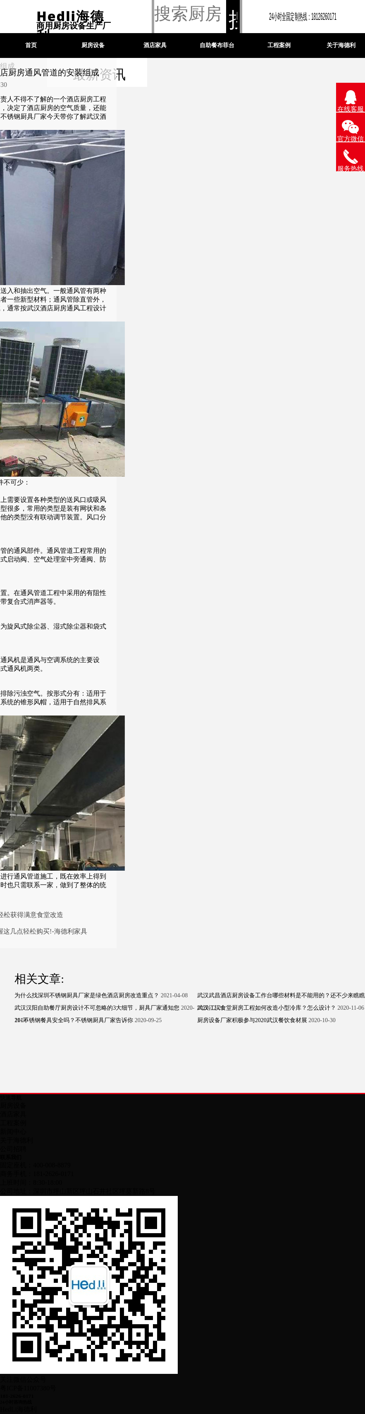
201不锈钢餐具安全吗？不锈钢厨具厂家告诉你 (73, 1020)
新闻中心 (13, 1131)
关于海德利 (16, 1140)
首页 (31, 45)
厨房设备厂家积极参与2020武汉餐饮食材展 (252, 1020)
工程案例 (279, 45)
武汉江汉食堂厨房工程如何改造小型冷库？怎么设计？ (266, 1008)
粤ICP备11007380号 (28, 1388)
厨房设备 (93, 45)
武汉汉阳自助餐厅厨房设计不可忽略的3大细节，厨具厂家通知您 (96, 1008)
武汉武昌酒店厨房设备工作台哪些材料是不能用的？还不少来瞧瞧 (281, 995)
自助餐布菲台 (217, 45)
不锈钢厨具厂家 (23, 116)
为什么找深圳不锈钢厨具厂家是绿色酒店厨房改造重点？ (86, 995)
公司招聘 (13, 1148)
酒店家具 (155, 45)
